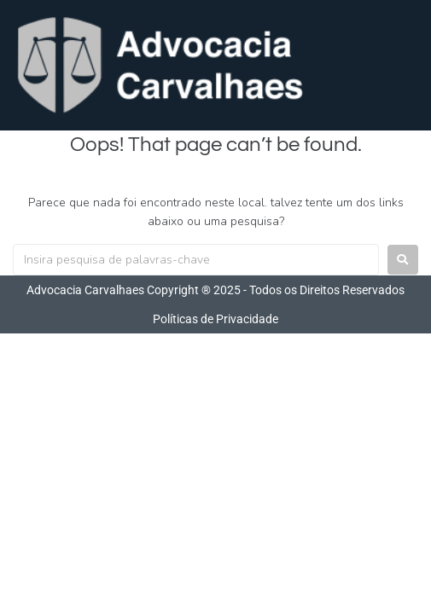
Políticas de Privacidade (215, 319)
